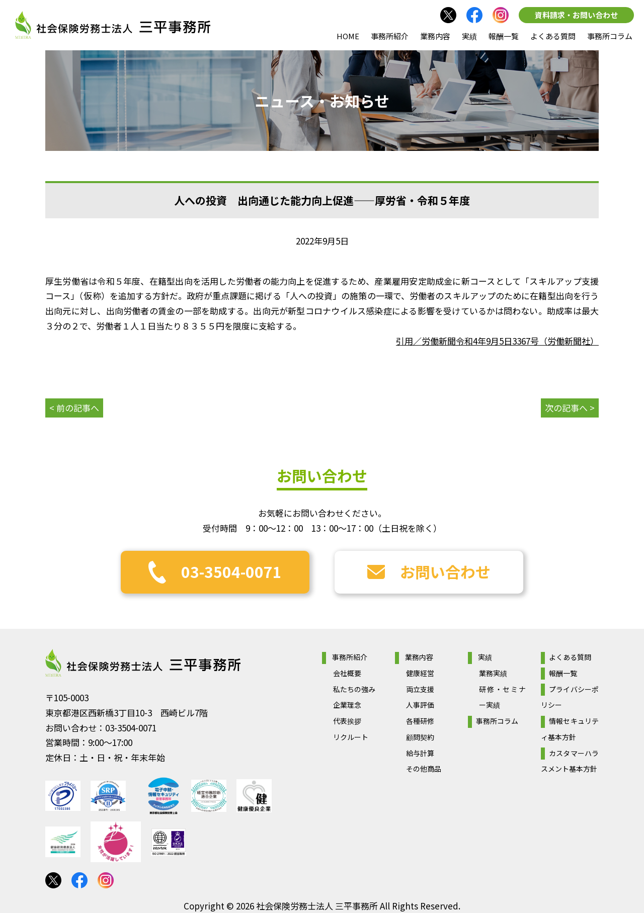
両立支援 (420, 689)
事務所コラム (609, 36)
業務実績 (493, 673)
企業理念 (347, 705)
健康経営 (420, 673)
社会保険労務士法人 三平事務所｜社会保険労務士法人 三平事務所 (112, 25)
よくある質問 (553, 36)
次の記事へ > (570, 407)
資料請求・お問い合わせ (576, 15)
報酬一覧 (504, 36)
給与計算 (420, 753)
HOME (348, 36)
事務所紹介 (390, 36)
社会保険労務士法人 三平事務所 (142, 663)
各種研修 (420, 721)
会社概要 (347, 673)
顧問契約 (420, 737)
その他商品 (423, 769)
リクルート (350, 737)
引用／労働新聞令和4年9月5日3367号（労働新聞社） (497, 341)
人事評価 (420, 705)
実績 (469, 36)
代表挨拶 (347, 721)
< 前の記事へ (74, 407)
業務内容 (435, 36)
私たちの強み (354, 689)
